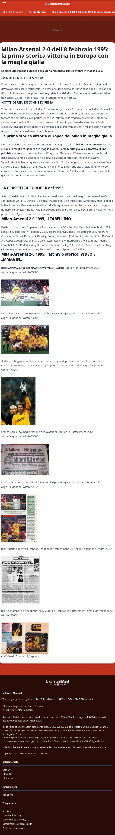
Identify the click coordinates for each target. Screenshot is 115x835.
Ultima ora (8, 778)
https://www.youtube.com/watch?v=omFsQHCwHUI (32, 268)
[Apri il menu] (4, 4)
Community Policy (12, 815)
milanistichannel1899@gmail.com (86, 741)
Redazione (8, 794)
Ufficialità (7, 774)
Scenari (6, 769)
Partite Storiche (37, 11)
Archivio (7, 811)
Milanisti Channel (13, 12)
